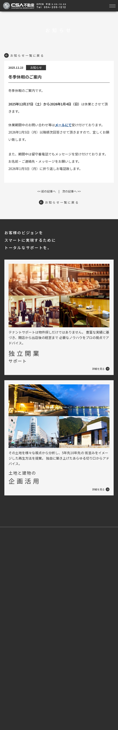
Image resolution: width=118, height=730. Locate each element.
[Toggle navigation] (112, 5)
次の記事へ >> (71, 191)
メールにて (63, 124)
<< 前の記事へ (46, 191)
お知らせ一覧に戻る (24, 55)
